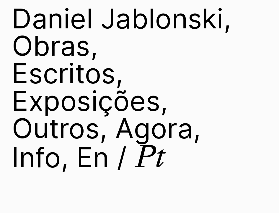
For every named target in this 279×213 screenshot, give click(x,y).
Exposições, (90, 100)
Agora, (158, 128)
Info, (40, 157)
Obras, (55, 45)
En (92, 157)
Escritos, (67, 73)
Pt (150, 156)
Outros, (59, 128)
